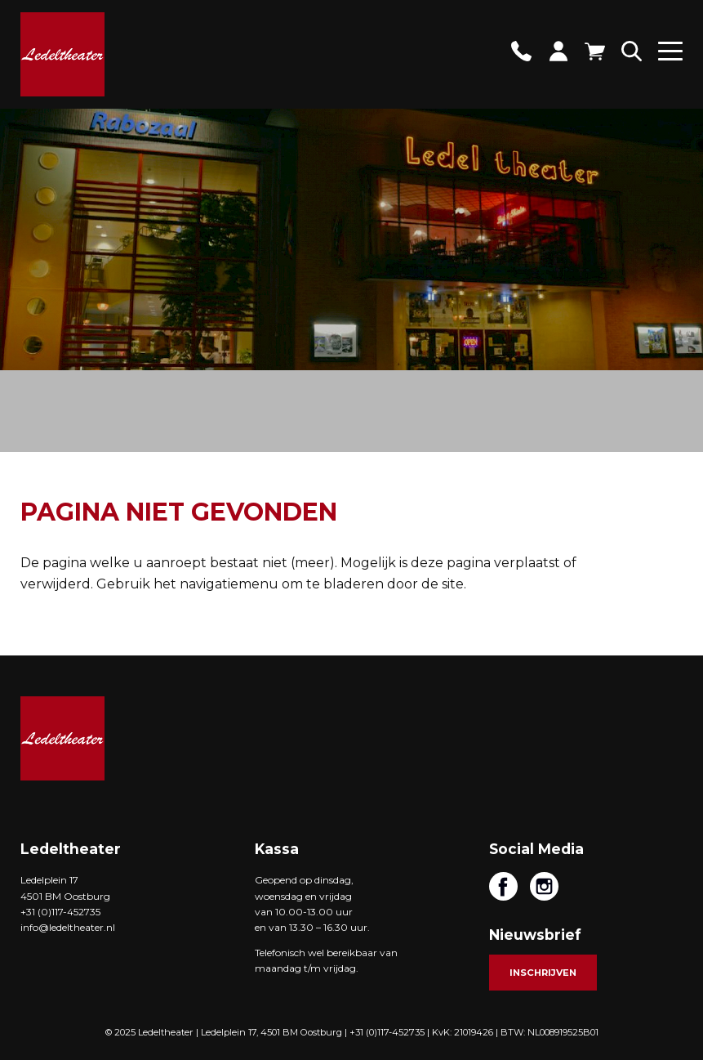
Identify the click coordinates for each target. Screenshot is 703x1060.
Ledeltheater (62, 738)
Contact (521, 51)
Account (558, 51)
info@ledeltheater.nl (67, 927)
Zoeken (631, 51)
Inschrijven (542, 972)
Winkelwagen (595, 51)
